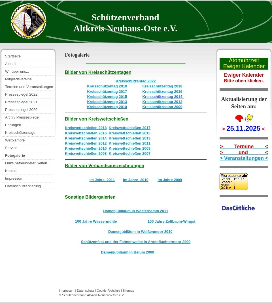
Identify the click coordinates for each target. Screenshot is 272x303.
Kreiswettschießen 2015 (129, 133)
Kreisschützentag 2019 (107, 86)
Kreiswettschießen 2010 (86, 148)
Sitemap (128, 290)
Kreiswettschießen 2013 (129, 138)
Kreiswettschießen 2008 (86, 153)
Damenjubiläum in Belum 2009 (127, 252)
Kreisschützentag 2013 (107, 102)
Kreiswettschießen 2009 (129, 148)
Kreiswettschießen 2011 (129, 143)
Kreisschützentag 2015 (107, 96)
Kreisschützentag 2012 (162, 102)
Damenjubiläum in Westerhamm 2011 (135, 211)
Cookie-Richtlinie (108, 290)
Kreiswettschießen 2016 (86, 133)
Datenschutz (85, 290)
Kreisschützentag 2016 (162, 91)
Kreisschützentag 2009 (162, 107)
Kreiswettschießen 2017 (129, 128)
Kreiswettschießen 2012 (86, 143)
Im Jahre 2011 (102, 180)
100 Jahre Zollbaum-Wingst (172, 221)
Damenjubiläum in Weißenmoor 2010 (140, 231)
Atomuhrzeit (244, 60)
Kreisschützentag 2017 (107, 91)
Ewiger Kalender (244, 66)
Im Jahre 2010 (135, 180)
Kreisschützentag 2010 (107, 107)
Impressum (66, 290)
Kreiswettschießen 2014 (86, 138)
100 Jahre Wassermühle (96, 221)
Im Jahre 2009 (170, 180)
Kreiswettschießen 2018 (86, 128)
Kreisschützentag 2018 (162, 86)
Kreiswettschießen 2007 (129, 153)
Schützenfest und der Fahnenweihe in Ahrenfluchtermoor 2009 (136, 242)
